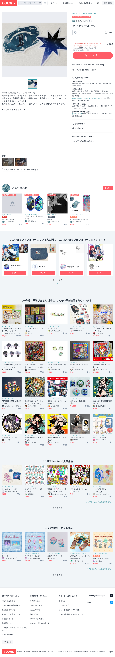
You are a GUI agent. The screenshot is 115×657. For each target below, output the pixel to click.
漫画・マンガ (6, 214)
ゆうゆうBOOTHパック (96, 98)
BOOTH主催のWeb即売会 (39, 623)
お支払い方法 (80, 128)
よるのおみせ (19, 188)
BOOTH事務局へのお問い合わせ (71, 614)
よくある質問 (64, 605)
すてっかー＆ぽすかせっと (79, 219)
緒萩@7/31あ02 (73, 267)
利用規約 (27, 651)
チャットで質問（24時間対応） (70, 610)
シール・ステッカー (88, 13)
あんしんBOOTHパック (79, 98)
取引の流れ (79, 124)
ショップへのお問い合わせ (82, 141)
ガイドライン (52, 651)
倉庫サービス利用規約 (39, 651)
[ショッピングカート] (98, 3)
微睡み (49, 219)
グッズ (74, 13)
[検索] (39, 3)
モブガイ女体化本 (8, 219)
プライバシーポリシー (65, 651)
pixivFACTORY (77, 113)
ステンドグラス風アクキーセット (34, 218)
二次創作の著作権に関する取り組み (14, 629)
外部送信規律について (81, 651)
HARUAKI (43, 267)
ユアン (98, 267)
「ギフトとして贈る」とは (84, 70)
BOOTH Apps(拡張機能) (11, 605)
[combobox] (30, 3)
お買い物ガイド (36, 605)
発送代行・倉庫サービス (11, 614)
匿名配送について (8, 610)
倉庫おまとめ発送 (37, 619)
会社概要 (19, 651)
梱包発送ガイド (7, 619)
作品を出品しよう (85, 3)
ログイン (54, 3)
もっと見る (57, 282)
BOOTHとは (68, 3)
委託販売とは (7, 623)
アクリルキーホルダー (32, 214)
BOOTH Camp (7, 635)
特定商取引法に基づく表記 (82, 137)
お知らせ (62, 601)
